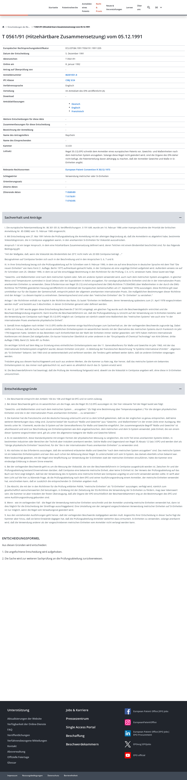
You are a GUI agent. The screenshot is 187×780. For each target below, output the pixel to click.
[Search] (149, 7)
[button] (93, 217)
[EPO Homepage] (35, 7)
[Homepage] (3, 27)
